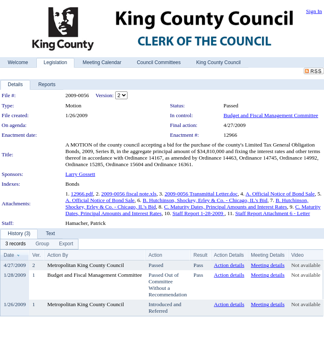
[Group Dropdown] (42, 244)
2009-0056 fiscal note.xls (128, 194)
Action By (57, 255)
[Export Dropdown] (66, 244)
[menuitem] (15, 244)
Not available (305, 265)
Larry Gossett (80, 174)
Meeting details (268, 265)
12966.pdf (82, 194)
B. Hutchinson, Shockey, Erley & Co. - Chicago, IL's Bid (205, 200)
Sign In (314, 11)
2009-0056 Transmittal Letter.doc (201, 194)
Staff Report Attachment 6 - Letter (272, 213)
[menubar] (39, 244)
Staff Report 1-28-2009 (198, 213)
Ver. (36, 255)
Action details (229, 265)
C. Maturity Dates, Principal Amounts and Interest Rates (225, 207)
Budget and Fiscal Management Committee (270, 115)
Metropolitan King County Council (85, 265)
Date (9, 255)
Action (155, 255)
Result (200, 255)
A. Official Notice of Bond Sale (280, 194)
